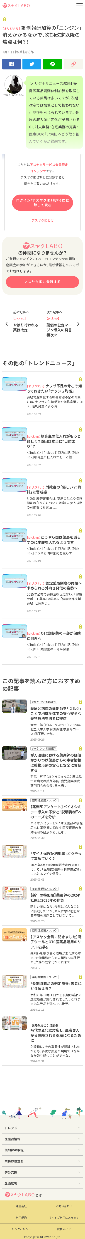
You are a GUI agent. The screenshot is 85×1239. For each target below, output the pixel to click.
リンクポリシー (21, 1229)
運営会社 (21, 1206)
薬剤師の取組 (14, 1150)
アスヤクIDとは (43, 220)
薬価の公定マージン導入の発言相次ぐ (59, 324)
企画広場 (11, 1183)
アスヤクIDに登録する (42, 281)
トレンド (11, 1128)
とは (23, 1194)
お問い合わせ (64, 1206)
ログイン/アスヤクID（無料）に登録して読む (42, 202)
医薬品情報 (12, 1139)
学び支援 (11, 1172)
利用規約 (21, 1218)
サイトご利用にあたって (64, 1218)
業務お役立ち (14, 1161)
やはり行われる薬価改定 (26, 321)
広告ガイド (64, 1229)
